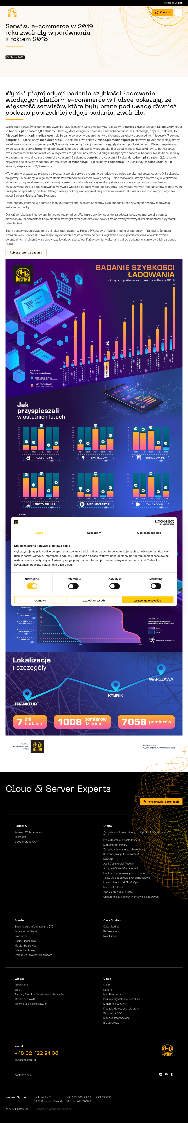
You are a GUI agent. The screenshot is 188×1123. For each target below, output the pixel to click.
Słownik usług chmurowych (31, 1003)
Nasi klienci (110, 936)
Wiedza (19, 978)
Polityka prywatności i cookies (121, 999)
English (173, 2)
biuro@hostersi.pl (25, 1059)
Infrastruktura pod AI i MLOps (120, 882)
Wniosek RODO (112, 1013)
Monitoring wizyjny (114, 1003)
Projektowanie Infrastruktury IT (121, 840)
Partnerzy (21, 825)
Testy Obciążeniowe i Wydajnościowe (126, 877)
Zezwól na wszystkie (147, 600)
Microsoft (20, 836)
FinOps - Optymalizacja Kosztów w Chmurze (130, 873)
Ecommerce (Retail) (26, 931)
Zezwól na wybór (94, 600)
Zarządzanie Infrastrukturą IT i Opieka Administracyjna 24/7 (136, 834)
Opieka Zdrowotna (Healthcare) (34, 954)
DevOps (108, 858)
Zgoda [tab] (39, 532)
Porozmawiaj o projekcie (161, 801)
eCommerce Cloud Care (118, 892)
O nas (107, 978)
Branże (19, 920)
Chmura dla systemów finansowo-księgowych (131, 896)
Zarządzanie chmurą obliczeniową (124, 849)
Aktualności (21, 985)
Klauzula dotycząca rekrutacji (121, 1008)
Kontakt (162, 12)
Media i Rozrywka (25, 945)
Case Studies (112, 920)
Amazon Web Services (28, 832)
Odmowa (40, 600)
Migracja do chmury (115, 844)
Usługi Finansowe (25, 940)
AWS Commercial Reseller (119, 863)
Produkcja (21, 936)
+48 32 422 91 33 (36, 1053)
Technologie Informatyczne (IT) (34, 926)
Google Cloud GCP (26, 841)
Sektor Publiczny (25, 950)
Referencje (110, 931)
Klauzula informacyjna (116, 1017)
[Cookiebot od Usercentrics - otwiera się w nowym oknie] (158, 522)
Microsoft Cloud (113, 887)
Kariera (107, 989)
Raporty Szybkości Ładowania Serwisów (39, 994)
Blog (17, 989)
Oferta (107, 825)
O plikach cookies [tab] (149, 532)
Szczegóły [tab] (94, 532)
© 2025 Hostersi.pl (17, 1108)
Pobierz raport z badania (26, 252)
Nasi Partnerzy (112, 994)
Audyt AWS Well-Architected (120, 868)
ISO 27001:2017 (112, 1022)
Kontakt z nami (23, 1075)
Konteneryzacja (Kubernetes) (121, 854)
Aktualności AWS (25, 999)
